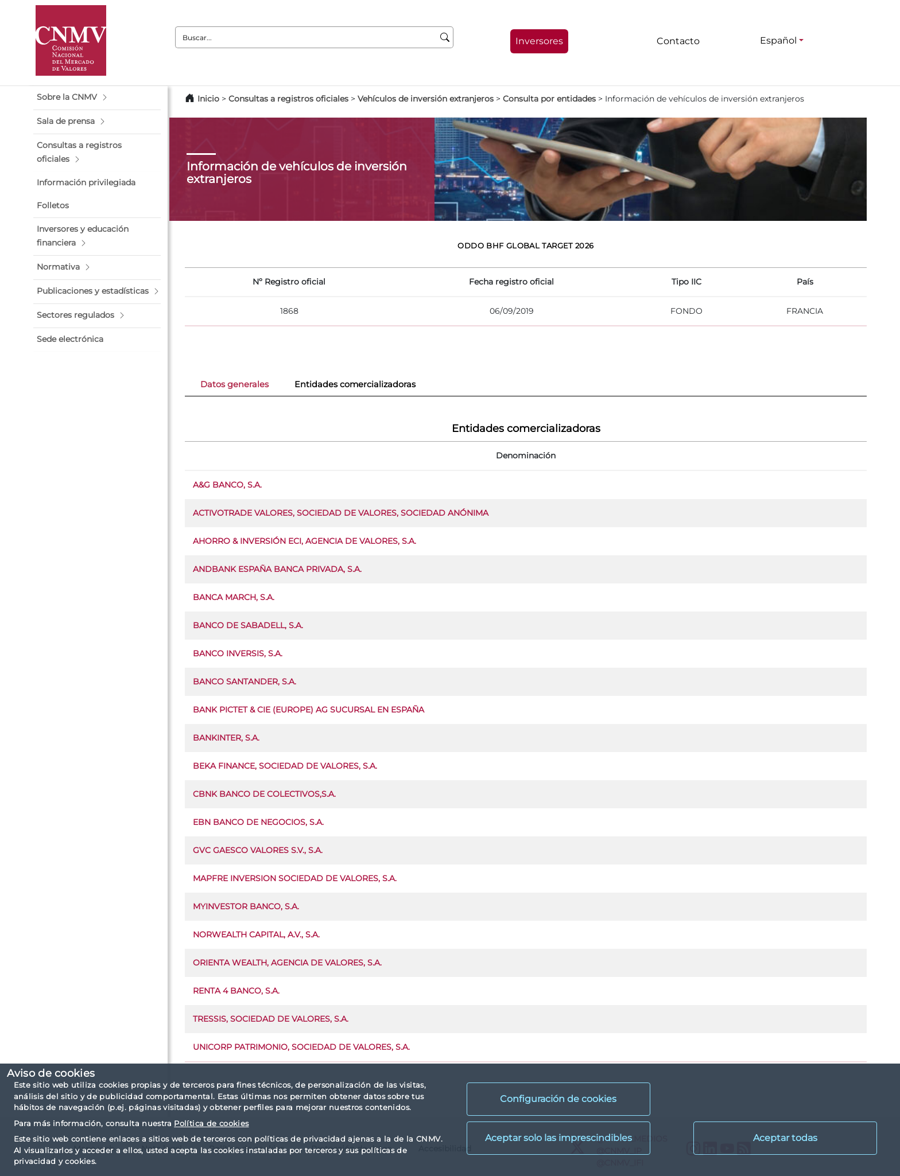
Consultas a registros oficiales (288, 99)
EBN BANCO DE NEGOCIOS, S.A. (258, 822)
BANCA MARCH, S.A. (233, 597)
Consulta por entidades (549, 99)
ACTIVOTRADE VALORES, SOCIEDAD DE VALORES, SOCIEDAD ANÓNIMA (340, 513)
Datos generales (234, 384)
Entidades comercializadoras (355, 384)
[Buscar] (445, 37)
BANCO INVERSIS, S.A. (237, 653)
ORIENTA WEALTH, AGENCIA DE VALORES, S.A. (287, 962)
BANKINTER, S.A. (226, 738)
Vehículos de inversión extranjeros (426, 99)
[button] (97, 97)
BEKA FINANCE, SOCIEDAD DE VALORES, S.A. (285, 766)
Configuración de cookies (558, 1098)
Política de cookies (211, 1123)
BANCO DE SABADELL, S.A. (248, 625)
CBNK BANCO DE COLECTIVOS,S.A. (264, 794)
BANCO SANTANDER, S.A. (244, 681)
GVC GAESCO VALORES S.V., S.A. (258, 850)
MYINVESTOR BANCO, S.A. (246, 906)
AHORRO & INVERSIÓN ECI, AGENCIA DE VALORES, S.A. (304, 541)
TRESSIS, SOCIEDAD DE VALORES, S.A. (270, 1019)
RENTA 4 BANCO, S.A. (236, 991)
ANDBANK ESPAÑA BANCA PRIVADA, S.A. (277, 569)
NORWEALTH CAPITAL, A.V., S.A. (256, 934)
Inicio (208, 99)
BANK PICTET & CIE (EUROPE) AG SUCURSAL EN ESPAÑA (308, 709)
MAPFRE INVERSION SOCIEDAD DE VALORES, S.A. (295, 878)
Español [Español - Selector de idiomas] (778, 40)
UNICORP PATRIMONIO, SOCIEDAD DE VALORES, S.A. (301, 1047)
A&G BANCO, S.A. (227, 485)
